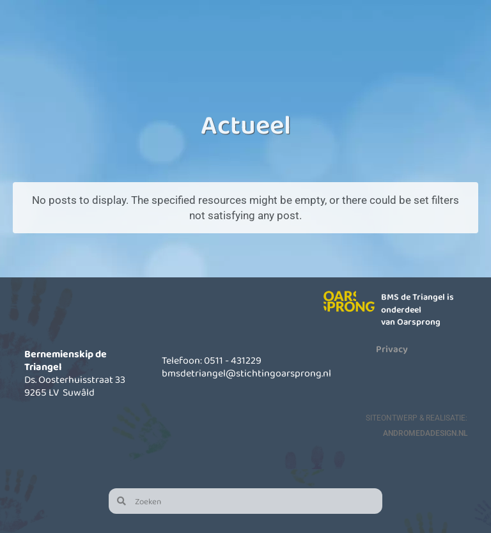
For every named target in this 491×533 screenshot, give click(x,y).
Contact (451, 41)
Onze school (175, 41)
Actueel (382, 41)
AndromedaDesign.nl (425, 433)
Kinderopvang (244, 41)
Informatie (313, 41)
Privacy (392, 349)
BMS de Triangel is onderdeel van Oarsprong (418, 309)
